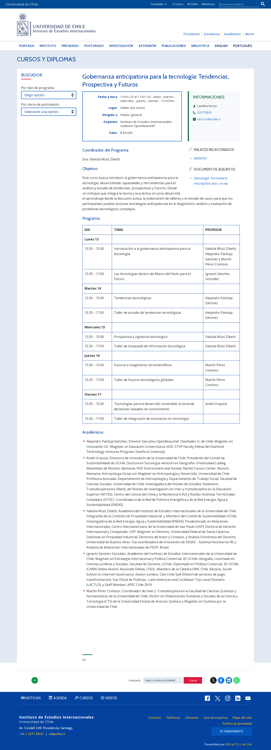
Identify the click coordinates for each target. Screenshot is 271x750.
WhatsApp (236, 680)
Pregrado (70, 46)
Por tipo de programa (37, 87)
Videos (111, 698)
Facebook (221, 680)
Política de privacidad (237, 723)
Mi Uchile (192, 4)
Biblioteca (200, 46)
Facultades (157, 4)
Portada (26, 46)
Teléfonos (173, 718)
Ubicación (192, 718)
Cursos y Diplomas (46, 59)
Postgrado (94, 46)
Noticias (33, 698)
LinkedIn (229, 680)
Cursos (86, 698)
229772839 (204, 112)
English (221, 46)
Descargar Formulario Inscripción (211, 181)
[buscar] (236, 4)
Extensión (147, 46)
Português (242, 46)
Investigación (121, 46)
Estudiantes (212, 34)
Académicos (232, 34)
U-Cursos (178, 4)
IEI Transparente (231, 731)
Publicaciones (174, 46)
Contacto (154, 718)
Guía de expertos (215, 718)
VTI (236, 744)
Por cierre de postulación (40, 104)
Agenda (60, 698)
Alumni (249, 34)
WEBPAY (200, 158)
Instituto (48, 46)
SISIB (228, 744)
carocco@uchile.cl (208, 119)
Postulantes (192, 34)
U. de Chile (245, 744)
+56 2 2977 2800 (31, 734)
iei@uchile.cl (57, 734)
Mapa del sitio (242, 718)
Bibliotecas (208, 4)
